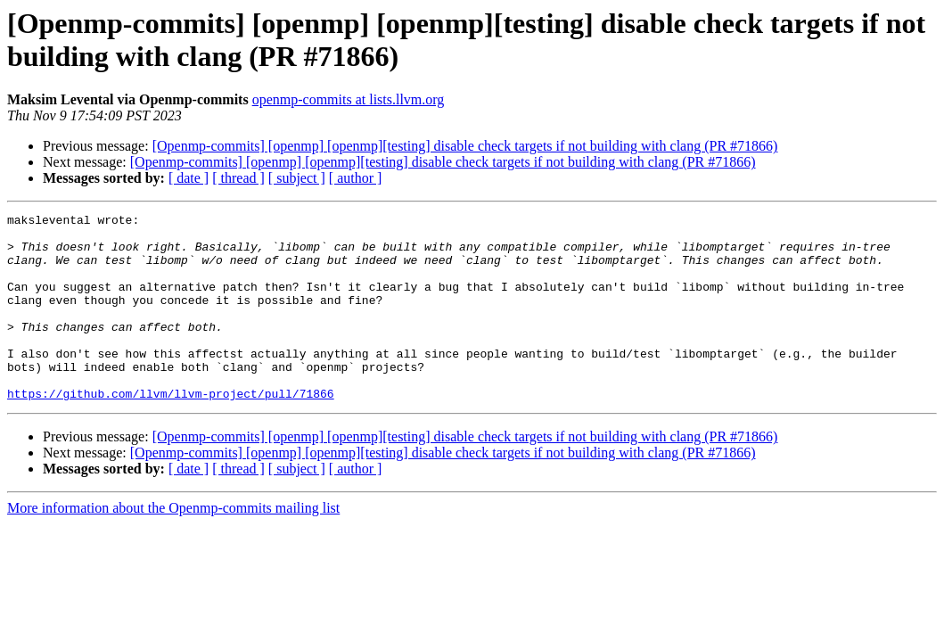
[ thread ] (238, 177)
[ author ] (355, 177)
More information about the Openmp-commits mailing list (173, 545)
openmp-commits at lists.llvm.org (348, 99)
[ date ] (188, 177)
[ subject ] (296, 177)
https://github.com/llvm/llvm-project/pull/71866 (170, 431)
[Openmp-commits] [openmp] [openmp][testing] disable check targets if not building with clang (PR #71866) (465, 145)
